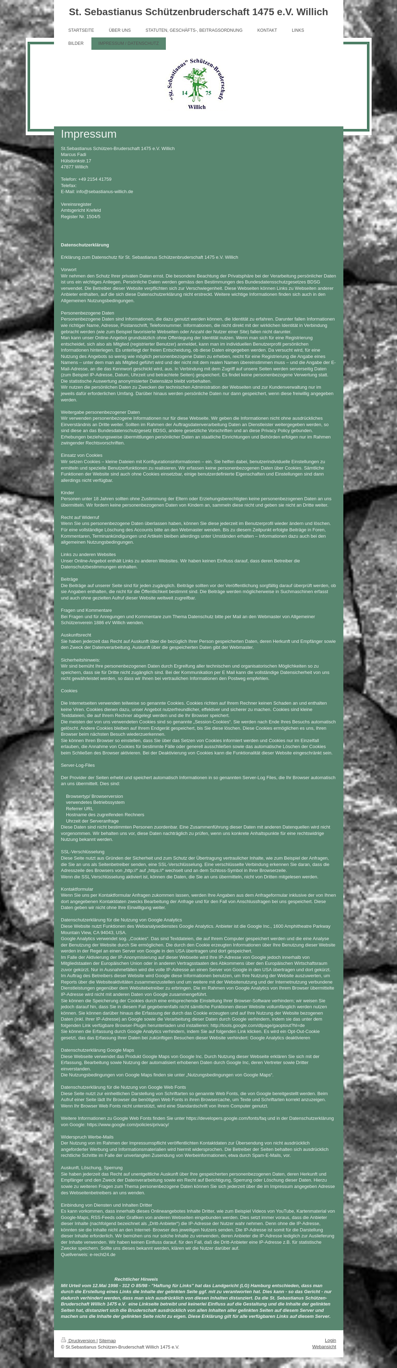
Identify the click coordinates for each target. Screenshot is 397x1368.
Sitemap (107, 1340)
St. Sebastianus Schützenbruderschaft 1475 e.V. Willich (198, 11)
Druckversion (79, 1340)
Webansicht (324, 1346)
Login (330, 1340)
